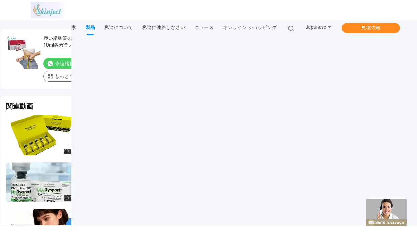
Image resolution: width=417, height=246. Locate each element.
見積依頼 (370, 27)
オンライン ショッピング (250, 27)
